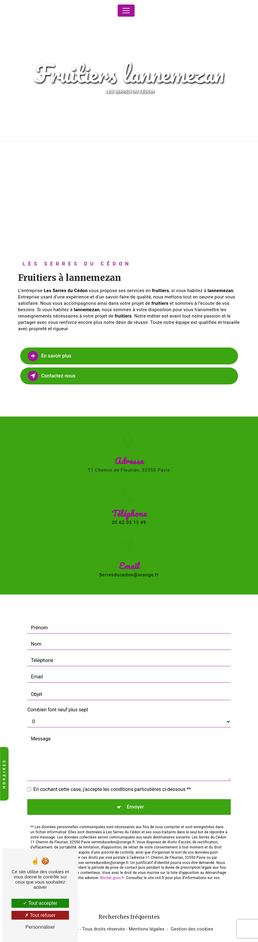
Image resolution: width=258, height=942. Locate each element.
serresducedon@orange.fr (129, 562)
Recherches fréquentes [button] (129, 917)
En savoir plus (49, 356)
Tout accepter (40, 903)
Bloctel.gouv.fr (112, 865)
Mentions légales (147, 929)
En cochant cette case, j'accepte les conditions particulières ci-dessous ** (112, 776)
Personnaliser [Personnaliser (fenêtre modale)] (40, 927)
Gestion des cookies (192, 929)
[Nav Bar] (126, 11)
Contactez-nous (52, 376)
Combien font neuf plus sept (57, 697)
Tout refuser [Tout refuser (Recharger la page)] (40, 915)
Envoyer (135, 794)
